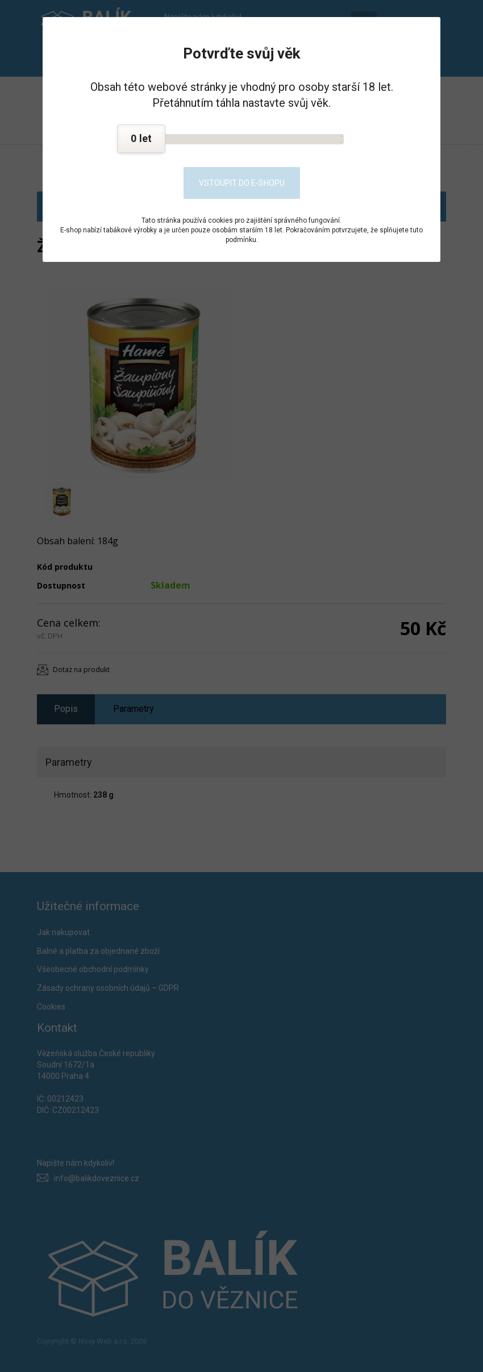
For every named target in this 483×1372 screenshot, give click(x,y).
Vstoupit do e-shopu (242, 182)
